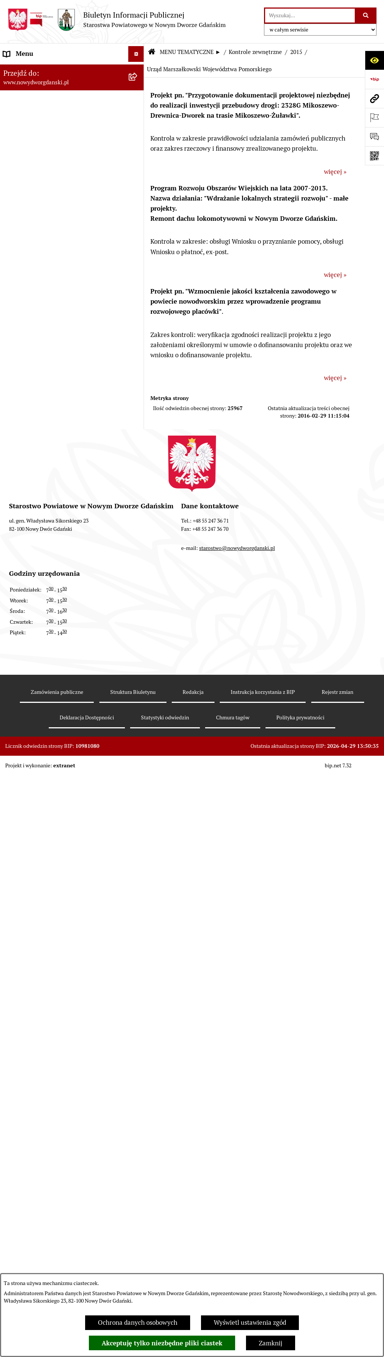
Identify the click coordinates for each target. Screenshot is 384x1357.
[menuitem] (72, 71)
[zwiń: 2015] (137, 734)
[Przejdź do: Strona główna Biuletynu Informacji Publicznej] (151, 52)
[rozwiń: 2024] (137, 547)
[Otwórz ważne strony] (374, 117)
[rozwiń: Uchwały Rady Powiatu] (137, 193)
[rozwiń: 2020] (137, 630)
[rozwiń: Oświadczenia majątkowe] (137, 276)
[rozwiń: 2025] (137, 526)
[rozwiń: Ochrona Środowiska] (137, 463)
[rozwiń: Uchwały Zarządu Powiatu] (137, 214)
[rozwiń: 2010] (137, 1001)
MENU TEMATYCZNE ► (190, 51)
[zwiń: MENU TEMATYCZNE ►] (137, 87)
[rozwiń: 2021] (137, 609)
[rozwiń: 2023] (137, 568)
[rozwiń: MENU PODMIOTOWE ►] (137, 70)
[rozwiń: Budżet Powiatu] (137, 131)
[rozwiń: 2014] (137, 918)
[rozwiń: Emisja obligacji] (137, 152)
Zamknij (270, 1343)
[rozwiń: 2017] (137, 692)
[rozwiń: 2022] (137, 588)
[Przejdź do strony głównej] (117, 19)
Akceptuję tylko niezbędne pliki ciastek (162, 1343)
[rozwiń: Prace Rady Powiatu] (137, 172)
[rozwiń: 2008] (137, 1043)
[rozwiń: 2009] (137, 1022)
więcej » (335, 172)
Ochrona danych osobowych (137, 1322)
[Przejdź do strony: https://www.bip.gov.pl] (374, 79)
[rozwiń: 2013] (137, 939)
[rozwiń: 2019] (137, 651)
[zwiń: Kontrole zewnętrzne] (137, 505)
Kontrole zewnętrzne (255, 51)
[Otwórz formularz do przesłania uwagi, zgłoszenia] (374, 136)
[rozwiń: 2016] (137, 713)
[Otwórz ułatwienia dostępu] (374, 60)
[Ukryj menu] (136, 54)
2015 (296, 51)
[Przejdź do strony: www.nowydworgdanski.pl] (374, 98)
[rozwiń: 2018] (137, 672)
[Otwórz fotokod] (374, 155)
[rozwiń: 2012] (137, 959)
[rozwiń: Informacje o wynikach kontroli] (137, 1064)
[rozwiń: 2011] (137, 980)
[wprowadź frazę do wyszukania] (310, 15)
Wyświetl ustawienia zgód (250, 1322)
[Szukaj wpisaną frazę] (366, 15)
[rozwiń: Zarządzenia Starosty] (137, 235)
